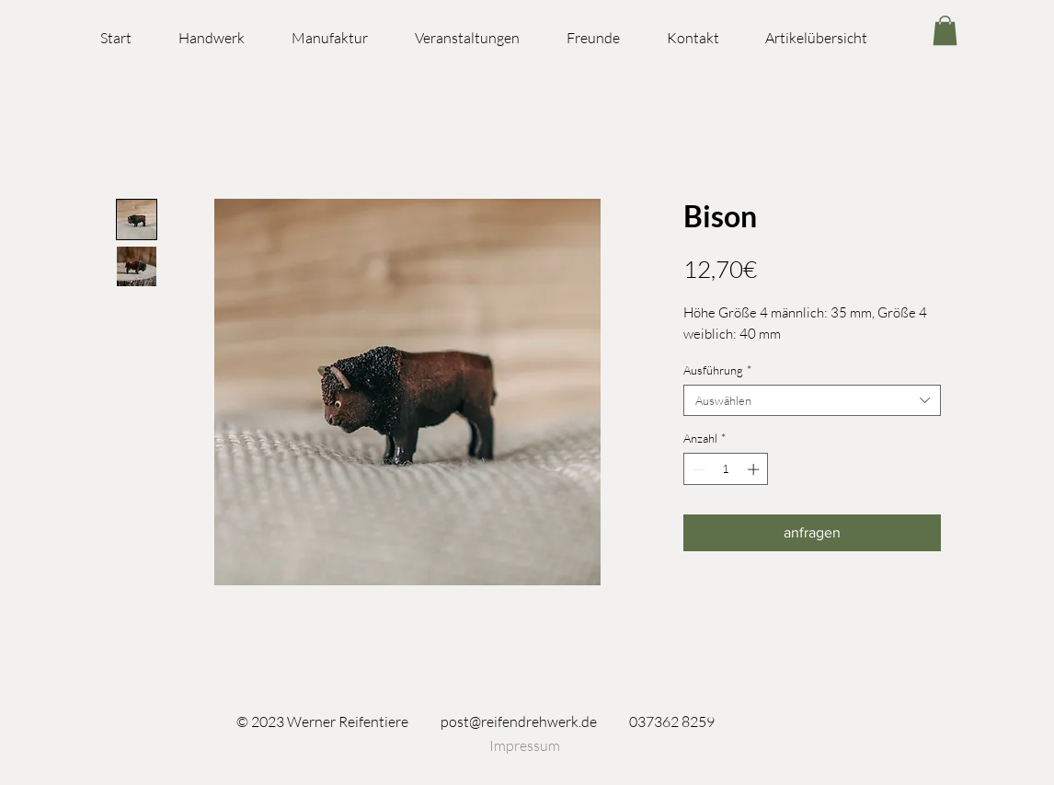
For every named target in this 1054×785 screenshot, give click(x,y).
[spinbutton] (726, 469)
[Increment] (755, 469)
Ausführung (717, 370)
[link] (945, 30)
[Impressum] (524, 745)
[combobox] (812, 400)
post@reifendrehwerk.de (519, 721)
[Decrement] (697, 469)
